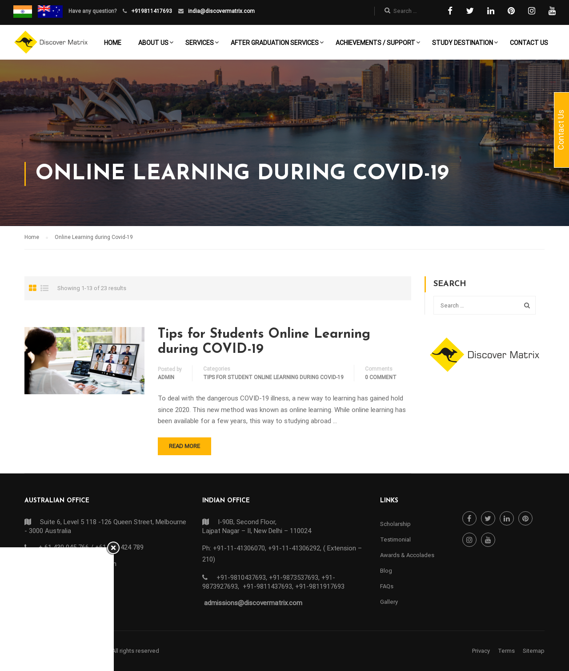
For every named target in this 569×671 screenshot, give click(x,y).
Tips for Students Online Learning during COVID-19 (264, 341)
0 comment (381, 377)
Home (112, 42)
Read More (184, 446)
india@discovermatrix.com (221, 11)
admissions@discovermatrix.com (253, 603)
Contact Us (529, 42)
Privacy (481, 650)
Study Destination (462, 42)
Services (199, 42)
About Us (153, 42)
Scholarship (395, 524)
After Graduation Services (275, 42)
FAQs (386, 586)
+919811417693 (151, 11)
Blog (386, 570)
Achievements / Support (375, 42)
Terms (506, 650)
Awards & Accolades (407, 555)
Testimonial (395, 539)
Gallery (389, 601)
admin (166, 377)
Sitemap (534, 650)
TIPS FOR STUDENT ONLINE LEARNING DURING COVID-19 (273, 377)
